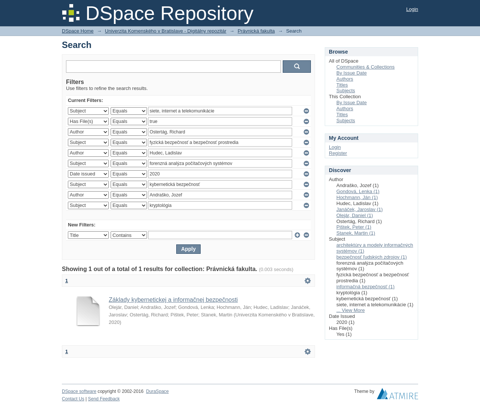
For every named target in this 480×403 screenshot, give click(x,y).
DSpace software (79, 391)
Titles (342, 85)
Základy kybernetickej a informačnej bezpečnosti (173, 300)
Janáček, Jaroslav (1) (359, 209)
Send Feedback (104, 399)
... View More (350, 310)
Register (338, 153)
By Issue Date (351, 73)
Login (412, 9)
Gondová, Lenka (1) (358, 191)
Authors (344, 79)
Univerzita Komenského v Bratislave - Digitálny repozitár (165, 31)
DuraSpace (157, 391)
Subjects (345, 90)
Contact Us (73, 399)
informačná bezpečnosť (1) (365, 286)
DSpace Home (78, 31)
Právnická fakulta (256, 31)
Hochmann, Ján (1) (357, 197)
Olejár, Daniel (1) (354, 215)
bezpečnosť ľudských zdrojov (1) (371, 257)
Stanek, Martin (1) (355, 233)
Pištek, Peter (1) (353, 227)
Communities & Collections (365, 67)
